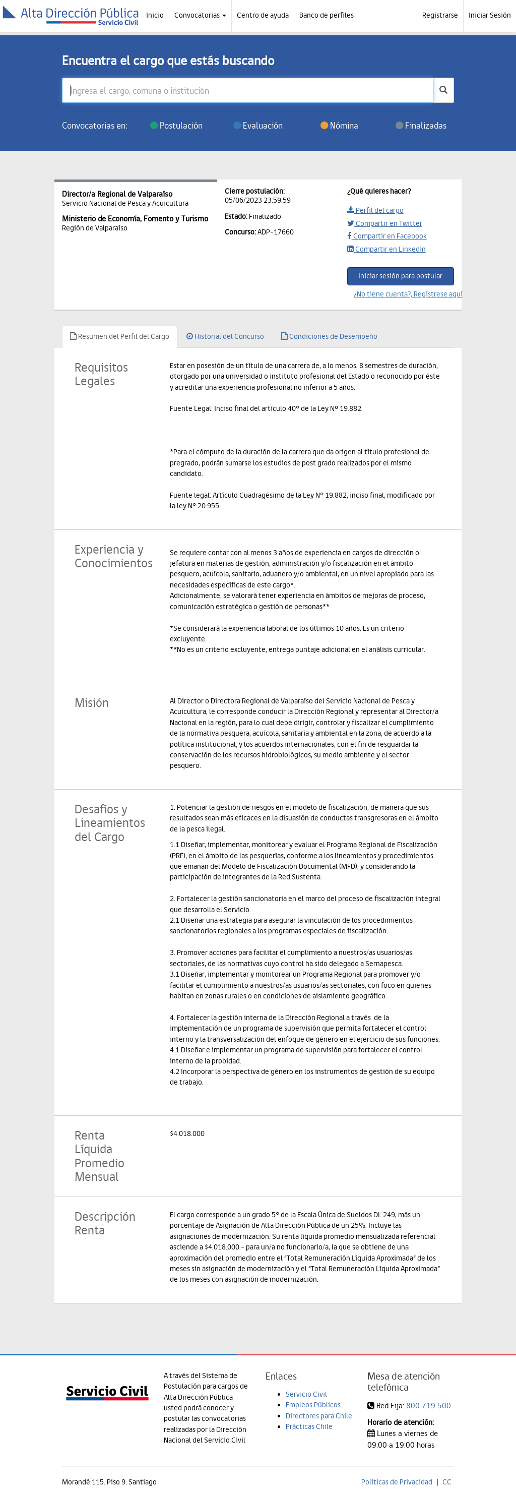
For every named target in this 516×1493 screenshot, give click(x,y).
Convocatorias (200, 15)
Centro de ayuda (263, 15)
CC (447, 1481)
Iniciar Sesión (490, 15)
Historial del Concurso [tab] (225, 336)
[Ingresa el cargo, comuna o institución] (247, 90)
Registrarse (440, 15)
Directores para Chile (319, 1415)
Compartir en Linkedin (386, 249)
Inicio (155, 15)
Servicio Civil (306, 1394)
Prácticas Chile (309, 1426)
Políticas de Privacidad (396, 1481)
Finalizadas (421, 125)
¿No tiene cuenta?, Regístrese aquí (404, 293)
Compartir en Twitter (384, 223)
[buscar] (443, 90)
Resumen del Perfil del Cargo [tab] (119, 336)
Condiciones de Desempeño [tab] (329, 336)
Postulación (176, 125)
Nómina (339, 125)
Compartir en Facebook (387, 236)
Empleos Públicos (313, 1404)
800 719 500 (428, 1405)
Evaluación (258, 125)
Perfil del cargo (375, 210)
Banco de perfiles (326, 15)
